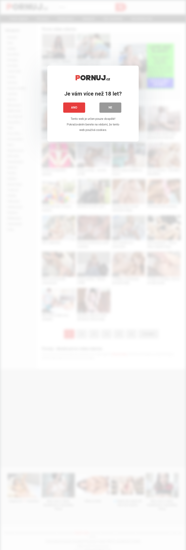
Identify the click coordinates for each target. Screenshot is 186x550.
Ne (110, 107)
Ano (74, 107)
